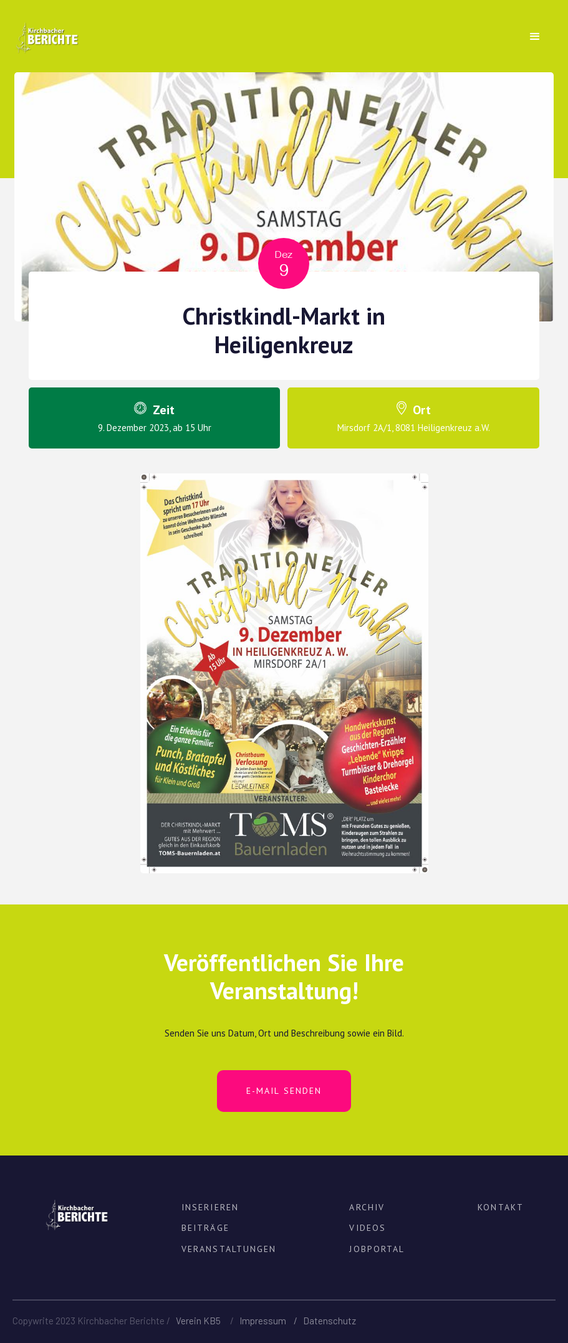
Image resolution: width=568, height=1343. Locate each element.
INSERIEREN (210, 1207)
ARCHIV (367, 1207)
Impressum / (271, 1320)
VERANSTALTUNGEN (229, 1249)
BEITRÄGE (205, 1227)
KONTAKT (501, 1207)
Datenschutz (329, 1320)
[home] (46, 30)
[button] (535, 36)
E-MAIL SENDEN (284, 1090)
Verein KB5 (198, 1320)
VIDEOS (367, 1227)
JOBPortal (377, 1249)
